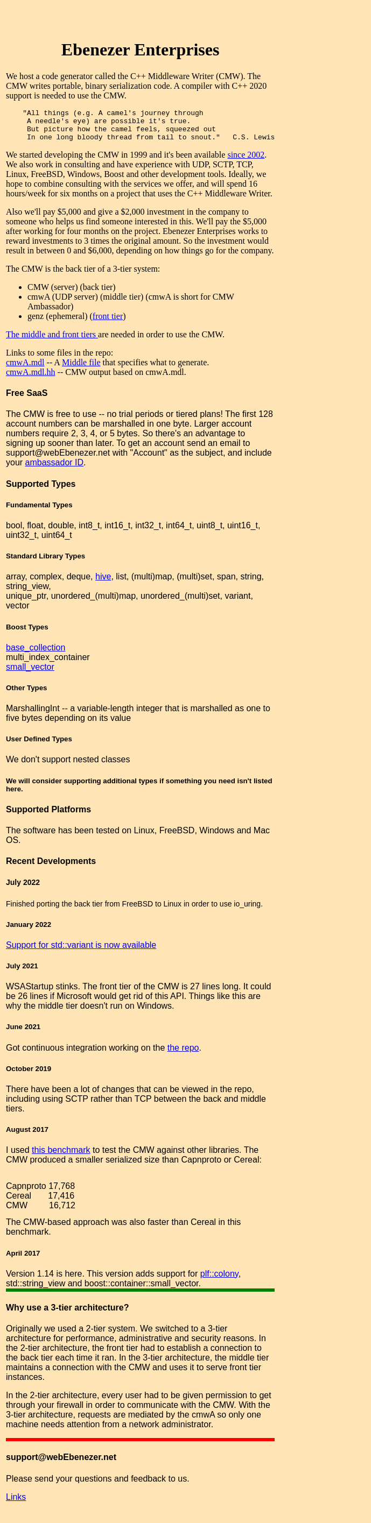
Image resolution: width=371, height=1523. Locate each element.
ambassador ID (54, 468)
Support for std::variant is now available (81, 951)
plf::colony (219, 1280)
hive (103, 582)
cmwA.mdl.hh (30, 378)
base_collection (35, 653)
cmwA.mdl (25, 368)
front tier (108, 322)
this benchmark (61, 1156)
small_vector (30, 673)
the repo (183, 1054)
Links (16, 1503)
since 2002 (245, 161)
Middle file (81, 368)
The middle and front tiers (52, 340)
